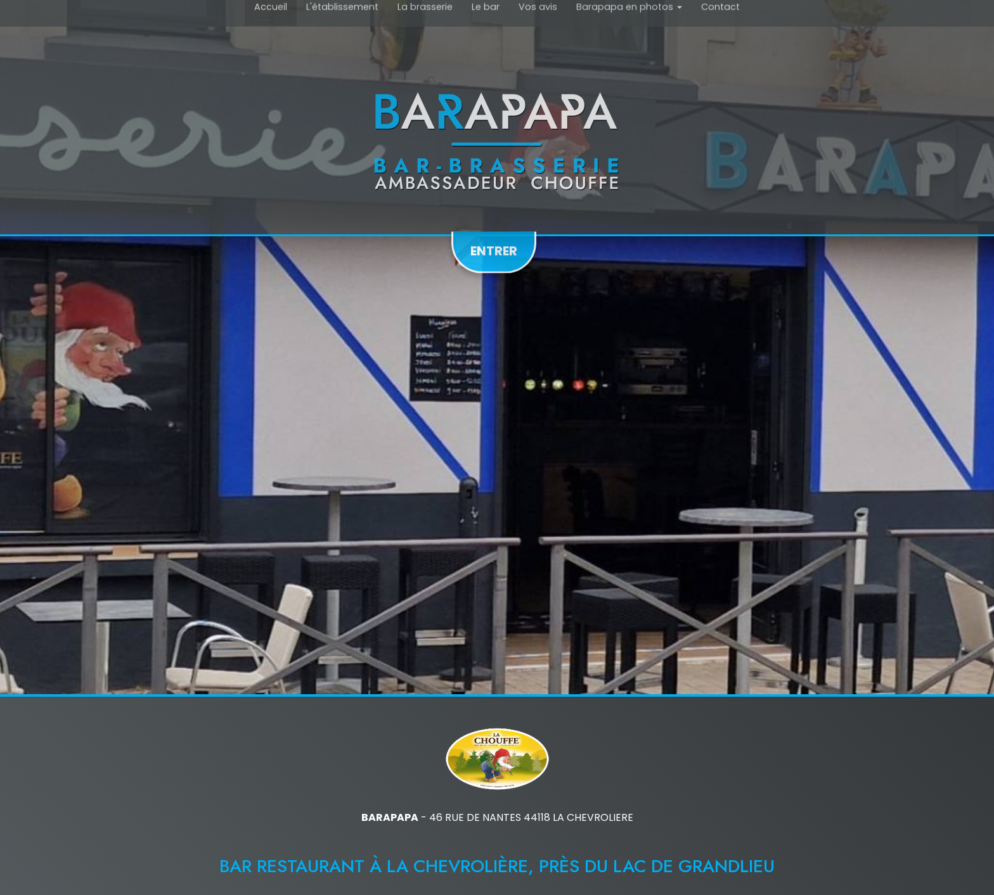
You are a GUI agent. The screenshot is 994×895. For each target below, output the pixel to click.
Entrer (493, 248)
